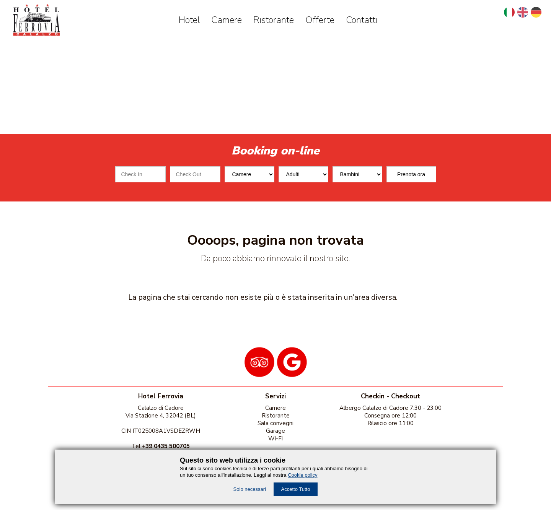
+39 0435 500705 (166, 446)
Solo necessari (249, 489)
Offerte (319, 20)
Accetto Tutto (295, 489)
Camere (226, 20)
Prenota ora (411, 174)
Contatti (361, 20)
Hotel (189, 20)
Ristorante (273, 20)
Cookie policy (302, 475)
